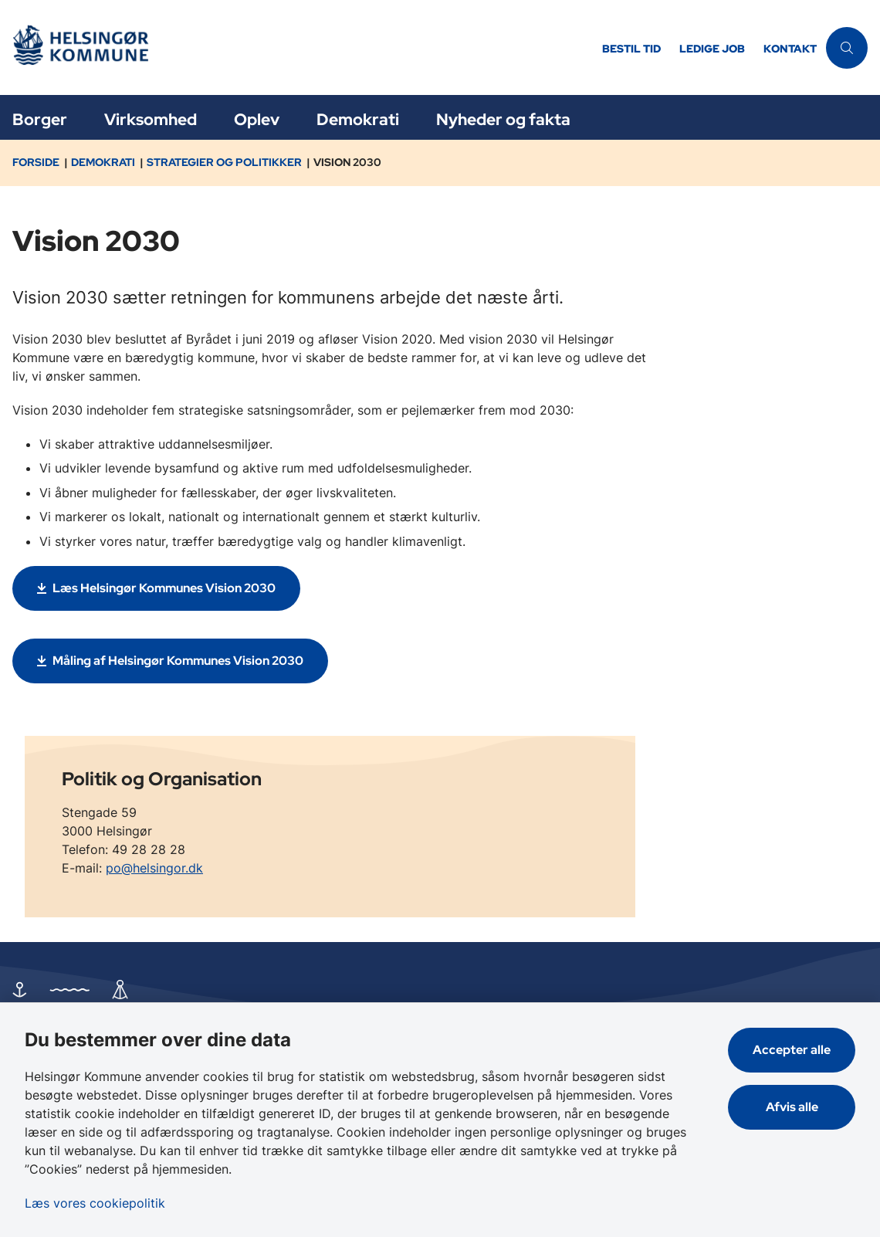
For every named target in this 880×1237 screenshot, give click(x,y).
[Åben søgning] (847, 48)
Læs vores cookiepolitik (95, 1203)
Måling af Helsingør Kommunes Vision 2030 (177, 660)
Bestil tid (631, 49)
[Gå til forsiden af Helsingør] (296, 47)
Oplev (256, 119)
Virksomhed (150, 119)
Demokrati (357, 119)
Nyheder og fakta (503, 119)
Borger (39, 119)
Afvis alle (792, 1107)
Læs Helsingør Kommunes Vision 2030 (164, 588)
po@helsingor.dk (154, 868)
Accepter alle (792, 1050)
